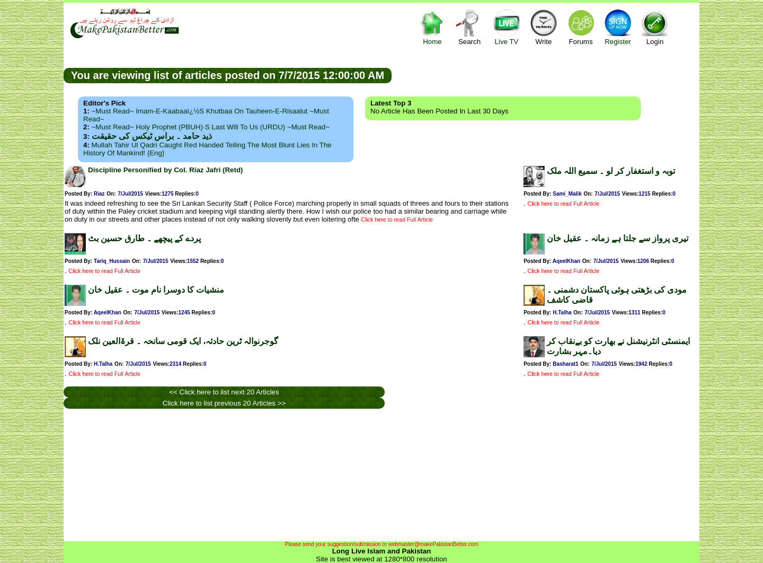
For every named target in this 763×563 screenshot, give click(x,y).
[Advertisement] (546, 75)
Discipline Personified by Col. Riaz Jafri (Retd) (165, 170)
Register (618, 27)
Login (655, 27)
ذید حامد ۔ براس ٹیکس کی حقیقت (152, 135)
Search (469, 27)
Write (543, 27)
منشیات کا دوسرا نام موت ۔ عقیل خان (156, 289)
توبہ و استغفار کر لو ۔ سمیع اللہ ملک (611, 170)
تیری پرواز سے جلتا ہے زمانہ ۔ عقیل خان (617, 238)
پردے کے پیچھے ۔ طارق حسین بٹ (144, 238)
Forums (580, 27)
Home (432, 27)
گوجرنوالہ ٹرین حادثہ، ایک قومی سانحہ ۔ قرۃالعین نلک (183, 341)
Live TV (506, 27)
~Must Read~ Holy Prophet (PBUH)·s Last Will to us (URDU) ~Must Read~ (211, 127)
